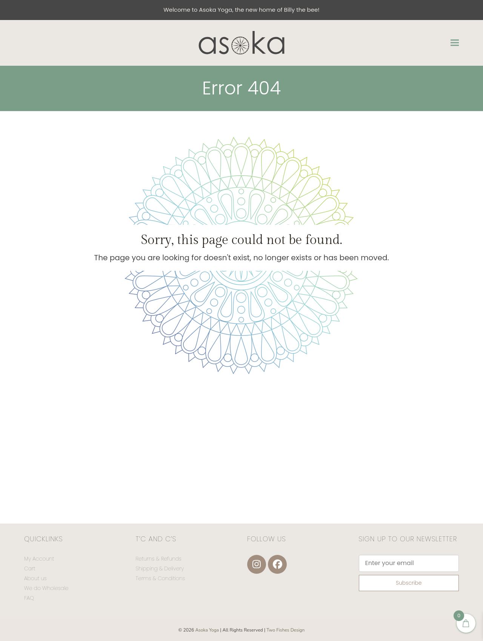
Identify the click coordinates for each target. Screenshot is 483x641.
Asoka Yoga (207, 630)
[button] (455, 42)
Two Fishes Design (285, 630)
